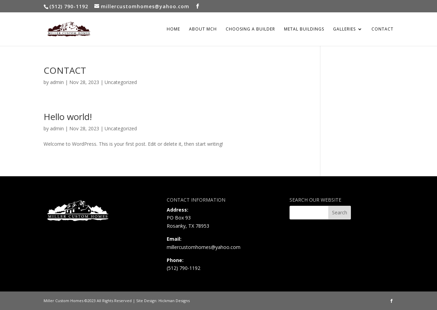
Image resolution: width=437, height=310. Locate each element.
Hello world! (68, 116)
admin (57, 82)
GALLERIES (344, 29)
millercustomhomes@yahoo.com (203, 247)
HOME (173, 29)
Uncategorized (121, 82)
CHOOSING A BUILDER (250, 29)
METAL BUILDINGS (304, 29)
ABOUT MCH (203, 29)
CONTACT (382, 29)
